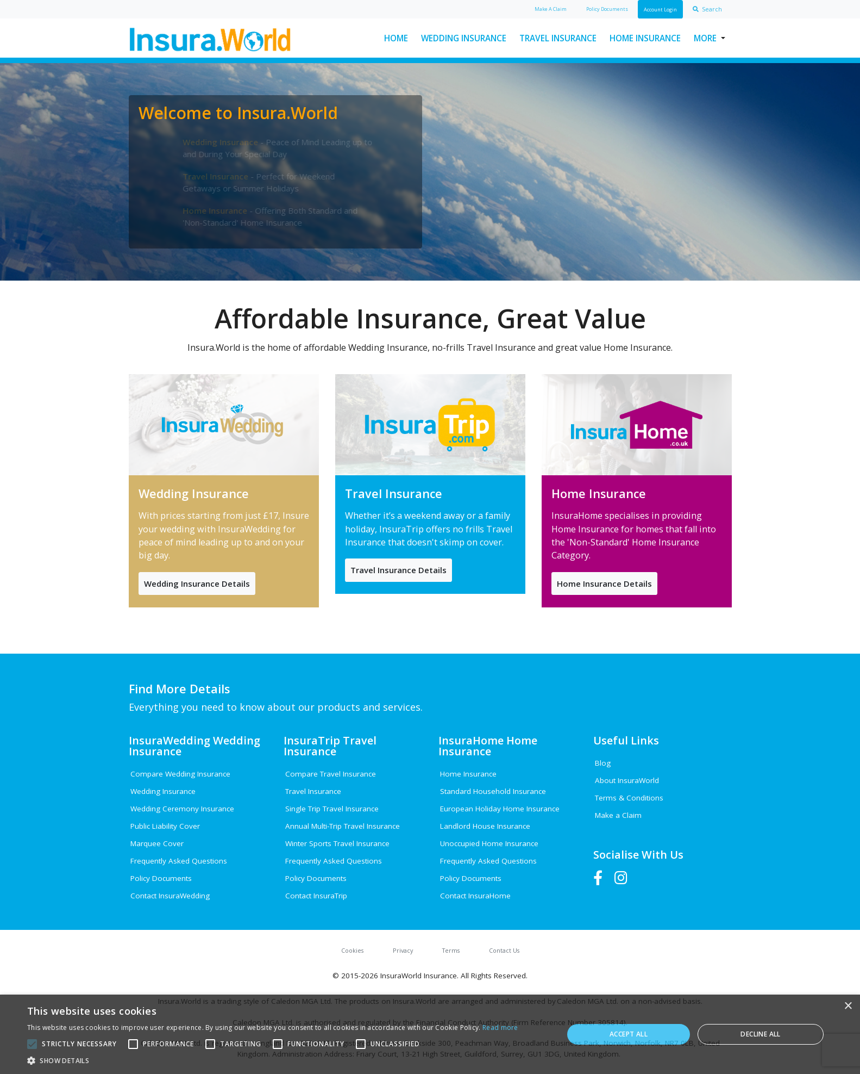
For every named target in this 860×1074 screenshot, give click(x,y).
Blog (603, 763)
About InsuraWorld (627, 780)
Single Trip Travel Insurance (332, 809)
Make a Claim (618, 815)
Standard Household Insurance (493, 791)
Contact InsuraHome (475, 896)
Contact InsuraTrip (316, 896)
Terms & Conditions (629, 798)
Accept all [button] (629, 1034)
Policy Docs (607, 9)
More (705, 38)
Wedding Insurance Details (197, 583)
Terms (451, 950)
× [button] (848, 1006)
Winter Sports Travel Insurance (337, 843)
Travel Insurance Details (398, 569)
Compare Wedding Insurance (180, 774)
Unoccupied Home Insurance (489, 843)
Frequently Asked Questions (178, 861)
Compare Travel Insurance (330, 774)
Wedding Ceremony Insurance (182, 809)
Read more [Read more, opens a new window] (500, 1027)
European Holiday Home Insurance (500, 809)
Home (396, 38)
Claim (551, 9)
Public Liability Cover (165, 826)
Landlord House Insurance (485, 826)
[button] (272, 1060)
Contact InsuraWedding (170, 896)
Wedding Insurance (463, 38)
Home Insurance (645, 38)
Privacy (403, 950)
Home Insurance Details (604, 583)
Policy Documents (161, 878)
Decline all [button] (760, 1034)
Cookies (352, 950)
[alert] (430, 1034)
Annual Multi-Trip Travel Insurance (342, 826)
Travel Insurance (558, 38)
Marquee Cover (157, 843)
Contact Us (504, 950)
